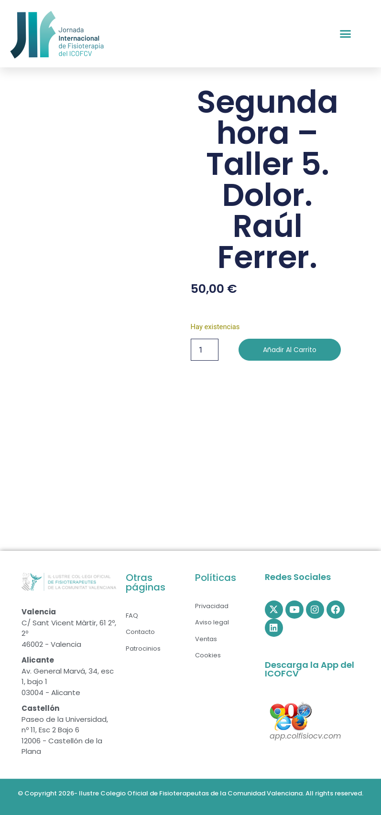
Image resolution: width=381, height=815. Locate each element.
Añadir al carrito (289, 349)
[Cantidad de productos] (204, 350)
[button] (346, 34)
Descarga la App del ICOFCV (309, 669)
